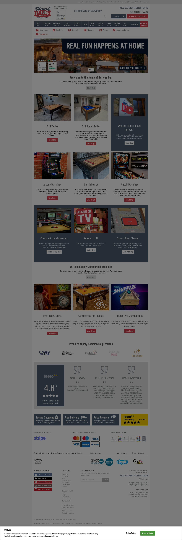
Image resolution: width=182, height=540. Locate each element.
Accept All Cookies (147, 533)
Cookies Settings (131, 533)
